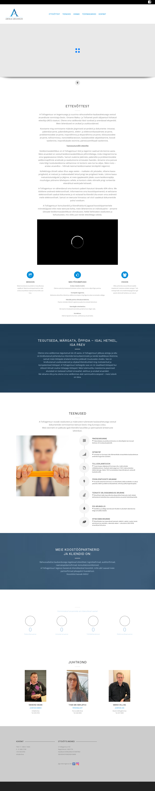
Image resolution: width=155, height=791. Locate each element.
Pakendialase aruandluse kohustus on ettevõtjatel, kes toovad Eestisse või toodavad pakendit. (113, 442)
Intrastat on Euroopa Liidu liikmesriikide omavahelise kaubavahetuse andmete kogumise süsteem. (115, 455)
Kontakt (102, 14)
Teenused (66, 14)
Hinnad (76, 14)
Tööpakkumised (89, 14)
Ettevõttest (54, 14)
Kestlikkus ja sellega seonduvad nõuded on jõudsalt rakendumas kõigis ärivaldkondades (113, 510)
